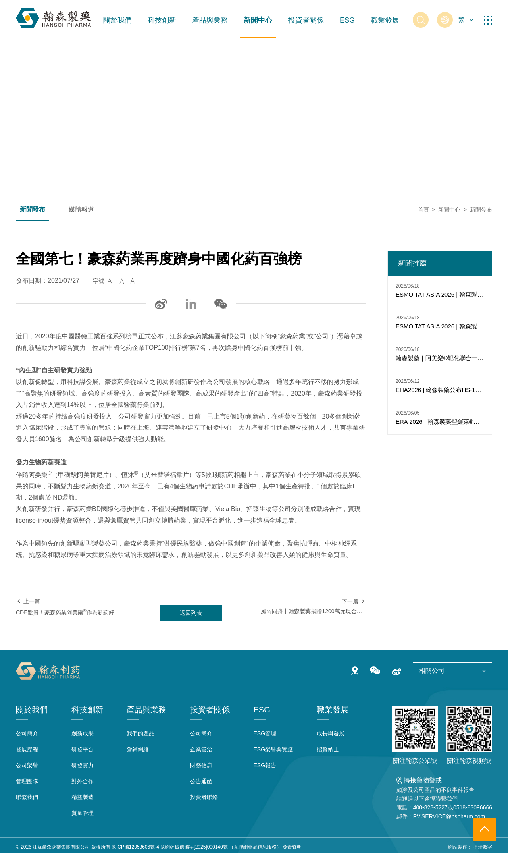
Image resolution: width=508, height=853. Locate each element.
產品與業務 (210, 20)
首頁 (423, 209)
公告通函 (201, 781)
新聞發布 (32, 209)
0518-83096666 (472, 807)
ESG (347, 20)
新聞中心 (258, 20)
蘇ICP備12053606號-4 (135, 847)
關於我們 (117, 20)
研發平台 (82, 749)
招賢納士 (328, 749)
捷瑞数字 (482, 847)
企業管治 (201, 749)
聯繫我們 (27, 797)
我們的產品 (140, 733)
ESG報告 (265, 765)
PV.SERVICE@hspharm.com (449, 816)
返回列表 (191, 613)
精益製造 (82, 797)
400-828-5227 (430, 807)
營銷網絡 (138, 749)
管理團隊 (27, 781)
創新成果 (82, 733)
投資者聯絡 (204, 797)
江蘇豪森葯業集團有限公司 (61, 847)
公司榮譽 (27, 765)
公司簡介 (27, 733)
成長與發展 (330, 733)
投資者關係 (306, 20)
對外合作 (82, 781)
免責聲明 (292, 847)
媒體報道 (81, 209)
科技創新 (162, 20)
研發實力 (82, 765)
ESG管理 (265, 733)
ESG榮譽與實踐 (273, 749)
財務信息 (201, 765)
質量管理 (82, 813)
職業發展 (385, 20)
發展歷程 (27, 749)
